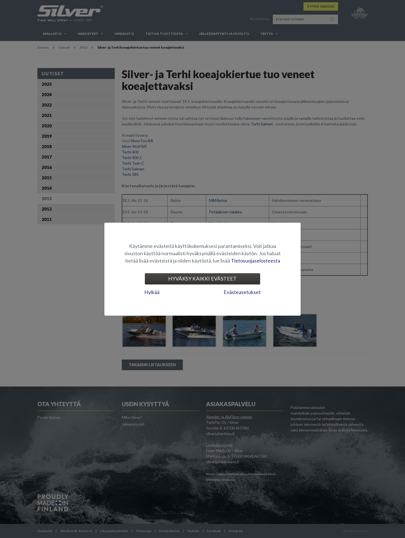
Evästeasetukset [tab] (242, 292)
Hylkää (151, 292)
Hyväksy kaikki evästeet (202, 278)
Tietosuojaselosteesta (255, 260)
